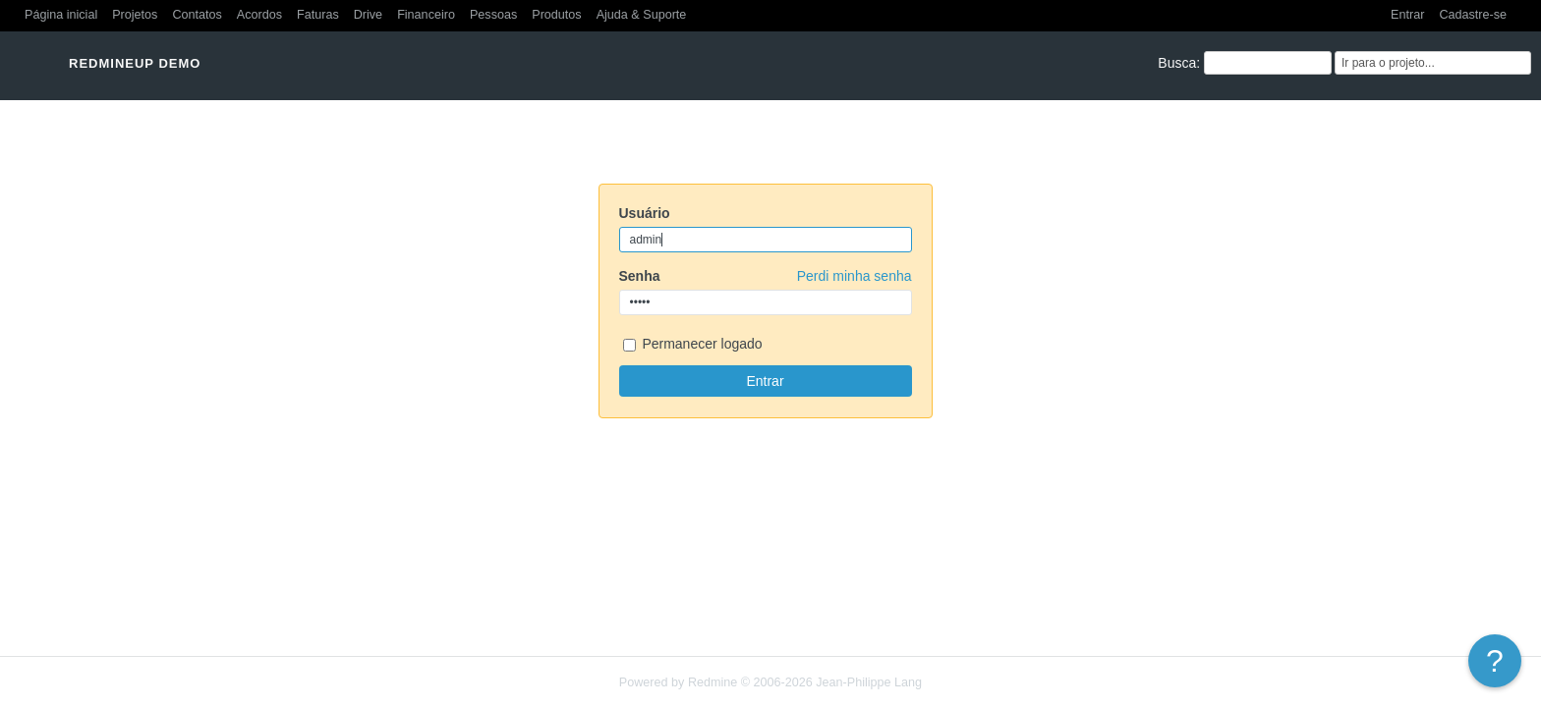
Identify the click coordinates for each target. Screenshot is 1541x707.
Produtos (556, 15)
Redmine (712, 682)
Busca (1177, 63)
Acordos (259, 15)
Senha (765, 276)
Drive (368, 15)
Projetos (134, 15)
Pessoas (493, 15)
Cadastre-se (1473, 15)
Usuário (644, 213)
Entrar (1407, 15)
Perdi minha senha (854, 276)
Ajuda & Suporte (642, 15)
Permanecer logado (693, 345)
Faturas (318, 15)
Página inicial (61, 15)
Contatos (196, 15)
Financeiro (426, 15)
